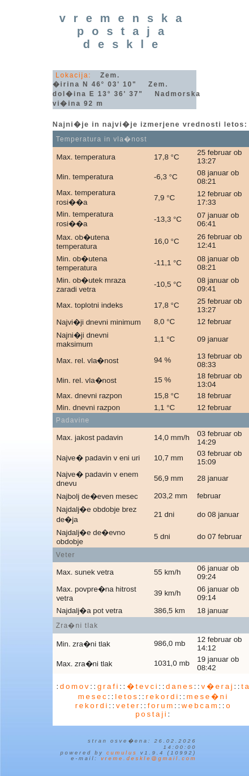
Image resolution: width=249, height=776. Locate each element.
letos (127, 696)
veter (128, 705)
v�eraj (217, 686)
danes (180, 686)
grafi (108, 686)
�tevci (142, 686)
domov (75, 686)
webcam (200, 705)
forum (161, 705)
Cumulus (121, 753)
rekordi (162, 696)
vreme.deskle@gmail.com (148, 758)
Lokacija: (73, 75)
